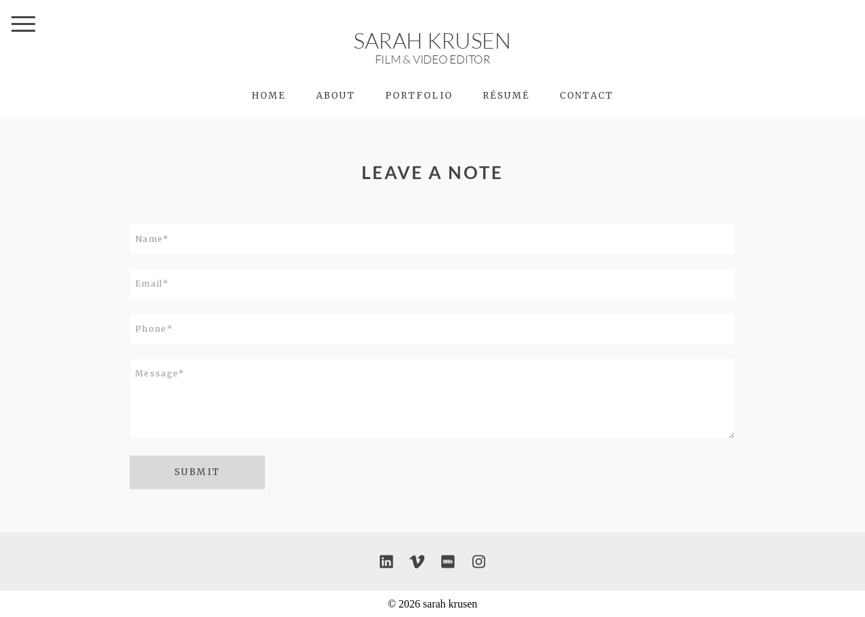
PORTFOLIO (419, 95)
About (335, 95)
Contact (587, 95)
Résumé (506, 95)
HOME (268, 95)
